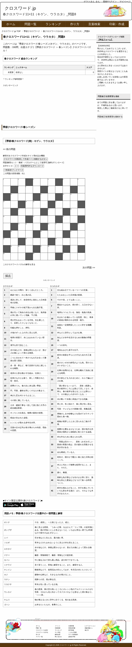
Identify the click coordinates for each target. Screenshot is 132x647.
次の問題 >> (89, 267)
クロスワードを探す (42, 630)
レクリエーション (90, 626)
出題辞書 (71, 626)
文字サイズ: (8, 166)
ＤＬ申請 (57, 632)
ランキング (53, 24)
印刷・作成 (116, 24)
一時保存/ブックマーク (13, 170)
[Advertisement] (49, 106)
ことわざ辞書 (72, 632)
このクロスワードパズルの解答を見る (19, 264)
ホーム (10, 24)
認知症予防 (71, 636)
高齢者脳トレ (89, 628)
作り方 (74, 24)
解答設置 (57, 634)
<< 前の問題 (9, 149)
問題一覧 (30, 24)
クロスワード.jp (20, 8)
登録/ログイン (110, 1)
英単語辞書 (71, 628)
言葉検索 (94, 24)
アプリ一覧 (39, 636)
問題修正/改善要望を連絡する (110, 117)
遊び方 (87, 630)
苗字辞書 (71, 630)
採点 (8, 275)
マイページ (125, 1)
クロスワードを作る (42, 632)
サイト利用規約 (73, 634)
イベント (57, 626)
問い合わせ (58, 636)
